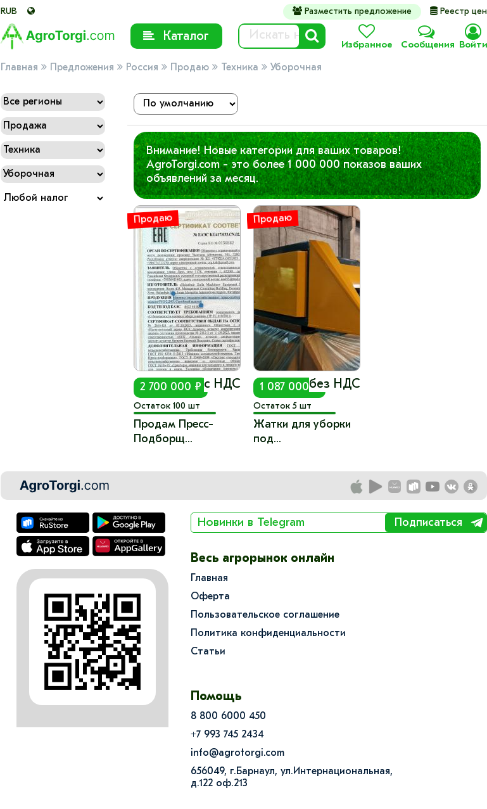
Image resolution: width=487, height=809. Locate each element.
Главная (19, 68)
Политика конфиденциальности (268, 633)
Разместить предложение (352, 11)
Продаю (189, 68)
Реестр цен (458, 11)
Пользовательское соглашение (265, 615)
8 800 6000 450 (228, 716)
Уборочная (296, 68)
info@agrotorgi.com (237, 753)
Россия (142, 68)
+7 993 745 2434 (227, 735)
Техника (239, 68)
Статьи (208, 652)
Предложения (82, 68)
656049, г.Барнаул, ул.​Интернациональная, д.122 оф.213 (292, 778)
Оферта (210, 597)
